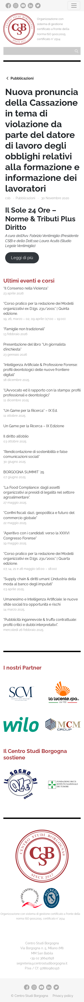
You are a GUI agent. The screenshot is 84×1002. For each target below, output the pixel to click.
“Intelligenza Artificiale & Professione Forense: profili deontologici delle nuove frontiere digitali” (40, 370)
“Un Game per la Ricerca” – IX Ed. (30, 410)
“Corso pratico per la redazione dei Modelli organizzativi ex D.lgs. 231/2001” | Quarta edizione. (38, 559)
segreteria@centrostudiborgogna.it (42, 963)
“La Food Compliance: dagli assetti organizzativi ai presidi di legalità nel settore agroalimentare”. (38, 492)
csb (8, 198)
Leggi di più (22, 257)
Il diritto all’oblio (16, 436)
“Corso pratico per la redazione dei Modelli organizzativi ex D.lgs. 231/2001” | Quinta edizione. (38, 308)
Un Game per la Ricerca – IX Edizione (33, 426)
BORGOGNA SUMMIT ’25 (23, 472)
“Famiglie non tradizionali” (24, 329)
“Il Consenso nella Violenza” (25, 288)
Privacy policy (63, 996)
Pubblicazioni (19, 78)
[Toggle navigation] (74, 5)
